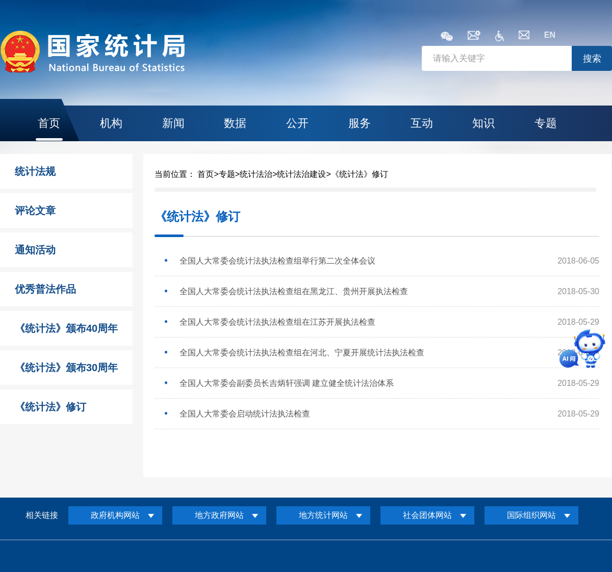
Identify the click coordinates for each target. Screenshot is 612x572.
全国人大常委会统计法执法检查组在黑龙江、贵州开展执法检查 (294, 291)
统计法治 (256, 174)
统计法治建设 (301, 174)
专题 (545, 123)
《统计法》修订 (50, 406)
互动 (422, 123)
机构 (111, 123)
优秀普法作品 (45, 289)
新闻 (173, 123)
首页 (49, 123)
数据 (235, 123)
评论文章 (35, 210)
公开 (297, 123)
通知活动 (35, 249)
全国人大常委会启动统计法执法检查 (245, 413)
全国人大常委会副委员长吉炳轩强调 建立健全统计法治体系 (287, 383)
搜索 (592, 59)
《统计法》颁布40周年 (66, 328)
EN (549, 35)
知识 (483, 123)
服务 (359, 123)
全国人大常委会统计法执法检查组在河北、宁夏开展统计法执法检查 (302, 352)
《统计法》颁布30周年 (66, 367)
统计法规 (35, 171)
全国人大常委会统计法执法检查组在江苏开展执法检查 (277, 322)
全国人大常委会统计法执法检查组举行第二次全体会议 (277, 260)
